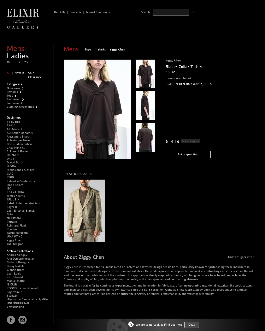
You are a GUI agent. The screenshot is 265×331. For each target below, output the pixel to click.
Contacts (75, 12)
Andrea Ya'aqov (17, 255)
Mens (16, 48)
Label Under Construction (23, 203)
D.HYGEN (13, 155)
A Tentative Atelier (19, 140)
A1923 (11, 125)
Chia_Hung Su (16, 148)
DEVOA (11, 166)
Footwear (13, 103)
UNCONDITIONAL (18, 303)
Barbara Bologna (18, 262)
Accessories (17, 62)
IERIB (10, 177)
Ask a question (188, 154)
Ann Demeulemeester (20, 258)
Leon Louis (14, 273)
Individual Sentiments (21, 181)
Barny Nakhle (15, 266)
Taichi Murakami (18, 233)
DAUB (10, 159)
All (8, 73)
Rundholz (13, 229)
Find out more (173, 324)
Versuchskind (15, 307)
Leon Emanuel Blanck (21, 210)
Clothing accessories (20, 107)
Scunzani (12, 295)
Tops (10, 95)
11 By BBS (13, 122)
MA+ (10, 214)
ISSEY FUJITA (15, 192)
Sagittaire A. (15, 292)
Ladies (18, 55)
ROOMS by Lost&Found (22, 288)
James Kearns (16, 196)
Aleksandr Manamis (20, 133)
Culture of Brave (17, 151)
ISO (9, 188)
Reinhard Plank (16, 225)
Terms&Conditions (98, 12)
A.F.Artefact (14, 129)
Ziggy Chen (14, 240)
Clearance (35, 77)
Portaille (12, 222)
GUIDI (10, 173)
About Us (59, 12)
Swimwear (13, 99)
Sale (31, 73)
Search (145, 12)
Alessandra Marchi (19, 136)
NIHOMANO (14, 218)
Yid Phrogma (15, 244)
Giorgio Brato (15, 270)
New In (19, 73)
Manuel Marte (16, 281)
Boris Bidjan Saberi (19, 144)
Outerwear (13, 88)
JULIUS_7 (13, 199)
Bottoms (12, 92)
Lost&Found (15, 277)
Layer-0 (12, 207)
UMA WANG (14, 236)
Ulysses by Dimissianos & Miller (28, 299)
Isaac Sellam (15, 185)
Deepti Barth (15, 162)
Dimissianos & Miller (20, 170)
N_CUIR (12, 284)
